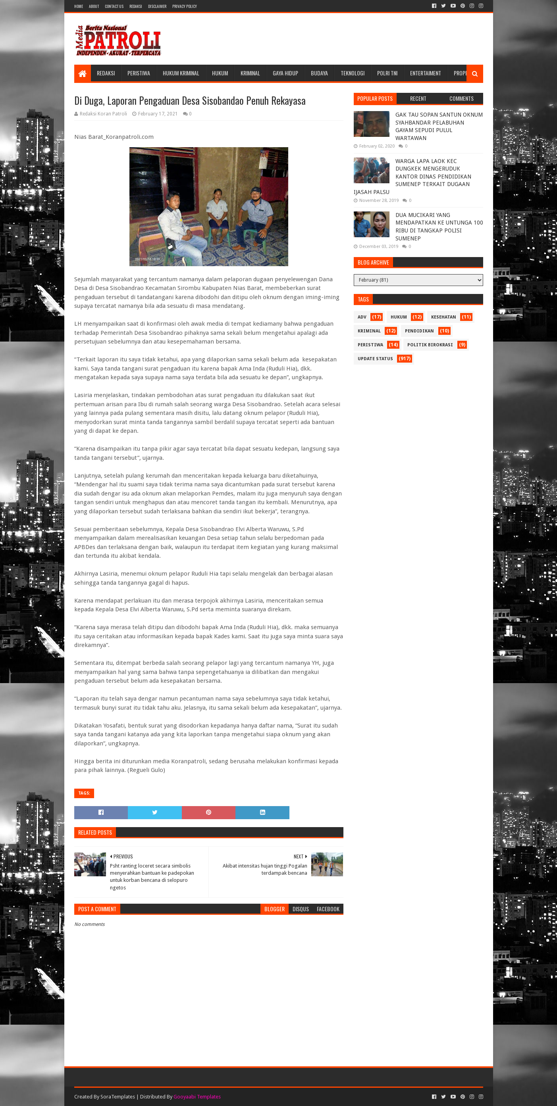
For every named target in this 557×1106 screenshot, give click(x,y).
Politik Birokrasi (430, 345)
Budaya (319, 73)
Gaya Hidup (285, 73)
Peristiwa (138, 73)
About (94, 6)
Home (78, 6)
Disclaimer (157, 6)
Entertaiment (425, 73)
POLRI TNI (387, 73)
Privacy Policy (184, 6)
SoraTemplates (117, 1097)
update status (375, 358)
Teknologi (352, 73)
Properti (464, 73)
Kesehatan (443, 317)
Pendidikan (419, 331)
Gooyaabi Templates (197, 1097)
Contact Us (114, 6)
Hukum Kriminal (181, 73)
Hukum (220, 73)
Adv (362, 317)
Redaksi (135, 6)
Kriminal (250, 73)
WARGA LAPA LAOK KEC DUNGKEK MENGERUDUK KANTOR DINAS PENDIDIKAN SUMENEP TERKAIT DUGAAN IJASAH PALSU (412, 176)
